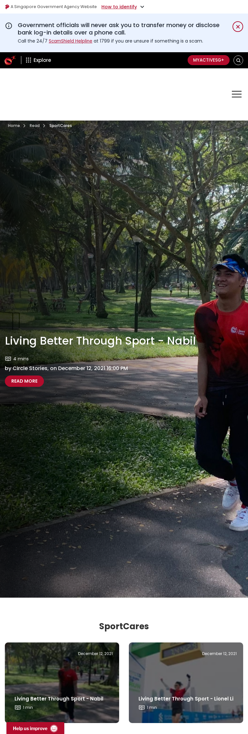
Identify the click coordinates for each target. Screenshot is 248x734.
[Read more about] (62, 660)
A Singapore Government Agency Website (55, 7)
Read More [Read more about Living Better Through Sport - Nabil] (24, 358)
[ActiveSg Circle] (10, 60)
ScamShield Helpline (71, 41)
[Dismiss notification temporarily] (237, 26)
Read (35, 103)
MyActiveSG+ (207, 60)
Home (14, 103)
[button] (238, 60)
